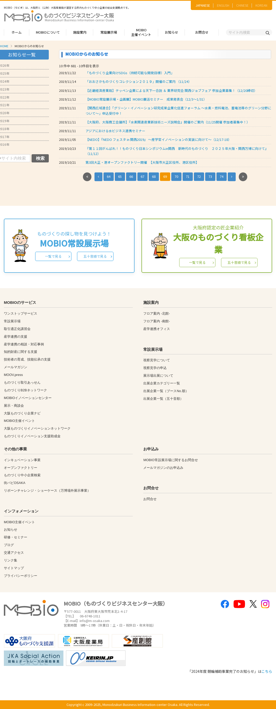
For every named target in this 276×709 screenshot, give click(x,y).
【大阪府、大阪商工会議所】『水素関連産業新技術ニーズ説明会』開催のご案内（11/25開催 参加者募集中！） (167, 122)
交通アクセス (14, 553)
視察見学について (156, 360)
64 (108, 176)
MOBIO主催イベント (141, 32)
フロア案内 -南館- (156, 321)
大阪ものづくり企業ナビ (22, 413)
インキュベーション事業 (22, 460)
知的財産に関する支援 (20, 352)
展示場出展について (158, 375)
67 (142, 176)
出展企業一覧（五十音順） (163, 399)
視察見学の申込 (155, 368)
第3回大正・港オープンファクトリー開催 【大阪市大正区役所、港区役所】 (142, 162)
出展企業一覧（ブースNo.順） (165, 391)
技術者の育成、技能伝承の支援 (27, 359)
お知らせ (171, 32)
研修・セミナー (15, 537)
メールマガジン (15, 367)
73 (210, 176)
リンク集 (10, 560)
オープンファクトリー (20, 468)
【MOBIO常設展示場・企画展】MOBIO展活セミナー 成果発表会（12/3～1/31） (146, 99)
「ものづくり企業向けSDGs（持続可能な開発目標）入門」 (129, 72)
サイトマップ (14, 568)
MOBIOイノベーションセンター (28, 398)
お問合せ (201, 32)
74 (221, 176)
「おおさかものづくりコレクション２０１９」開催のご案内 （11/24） (138, 81)
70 (176, 176)
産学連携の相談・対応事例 (24, 344)
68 (154, 176)
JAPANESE (203, 5)
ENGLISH (223, 5)
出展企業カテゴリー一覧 (161, 383)
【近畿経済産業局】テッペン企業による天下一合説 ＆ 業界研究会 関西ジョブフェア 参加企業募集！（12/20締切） (171, 90)
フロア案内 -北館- (156, 313)
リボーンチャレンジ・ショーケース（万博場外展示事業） (47, 490)
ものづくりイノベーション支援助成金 (32, 436)
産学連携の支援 (15, 336)
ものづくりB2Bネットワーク (25, 390)
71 (187, 176)
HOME (4, 46)
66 (131, 176)
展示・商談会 (14, 405)
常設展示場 (108, 32)
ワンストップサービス (20, 313)
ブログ (9, 545)
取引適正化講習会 (17, 329)
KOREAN (261, 5)
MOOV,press (13, 375)
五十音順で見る (95, 256)
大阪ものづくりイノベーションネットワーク (37, 428)
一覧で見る (53, 256)
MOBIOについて (48, 32)
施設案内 (80, 32)
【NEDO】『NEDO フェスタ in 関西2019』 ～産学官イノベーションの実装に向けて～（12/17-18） (158, 139)
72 (199, 176)
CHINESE (242, 5)
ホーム (17, 32)
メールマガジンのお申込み (163, 468)
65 (120, 176)
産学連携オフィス (156, 329)
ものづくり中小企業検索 (22, 475)
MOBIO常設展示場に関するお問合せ (170, 460)
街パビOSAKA (14, 483)
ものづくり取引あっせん (22, 382)
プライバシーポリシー (20, 576)
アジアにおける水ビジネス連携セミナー (115, 130)
